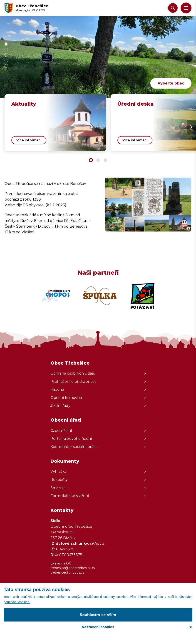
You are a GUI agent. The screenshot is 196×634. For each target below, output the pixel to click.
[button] (186, 7)
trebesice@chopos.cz (67, 572)
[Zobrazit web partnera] (56, 296)
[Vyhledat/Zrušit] (173, 8)
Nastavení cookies (98, 627)
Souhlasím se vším (98, 615)
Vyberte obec (171, 83)
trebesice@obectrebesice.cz (73, 568)
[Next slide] (191, 127)
